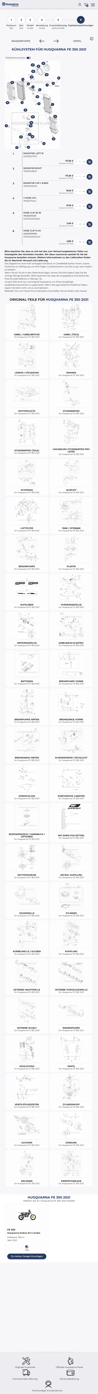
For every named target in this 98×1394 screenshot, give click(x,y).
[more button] (84, 162)
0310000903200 (31, 219)
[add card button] (89, 162)
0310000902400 (31, 237)
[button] (91, 38)
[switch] (29, 58)
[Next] (56, 41)
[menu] (93, 4)
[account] (80, 4)
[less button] (76, 162)
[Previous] (42, 41)
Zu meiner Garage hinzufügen (27, 1256)
